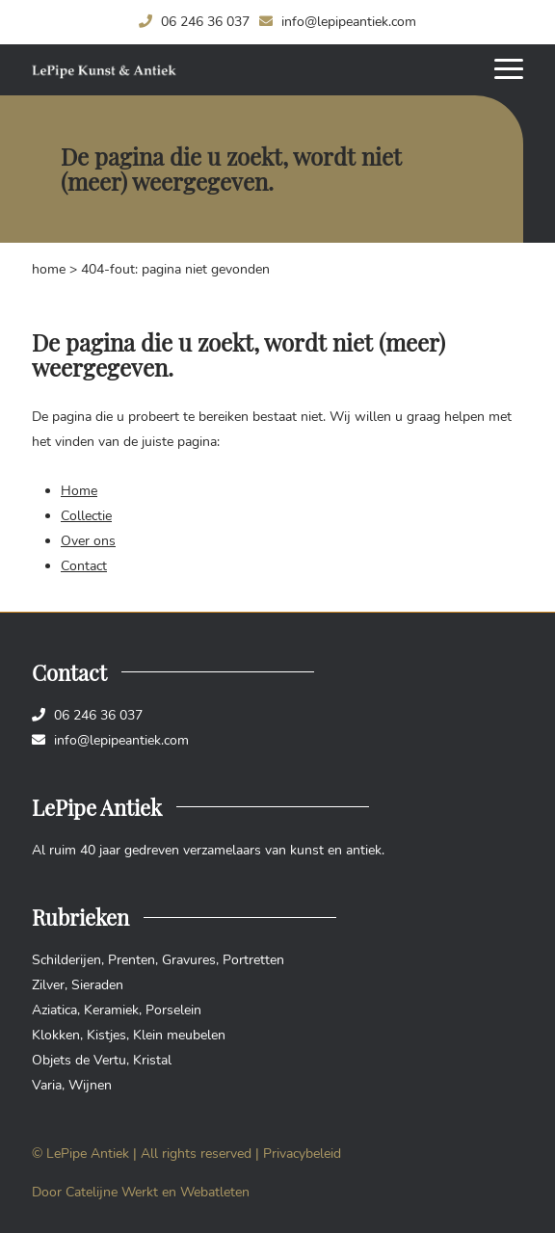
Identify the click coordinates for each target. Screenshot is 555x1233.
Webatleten (215, 1192)
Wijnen (90, 1085)
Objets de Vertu (79, 1060)
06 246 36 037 (194, 22)
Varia (47, 1085)
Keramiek (111, 1010)
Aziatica (54, 1010)
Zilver (48, 985)
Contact (84, 566)
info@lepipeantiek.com (337, 22)
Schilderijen (66, 960)
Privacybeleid (302, 1153)
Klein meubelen (179, 1035)
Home (49, 269)
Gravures (189, 960)
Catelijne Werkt (112, 1192)
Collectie (86, 516)
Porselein (173, 1010)
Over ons (88, 541)
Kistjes (106, 1035)
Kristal (152, 1060)
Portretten (253, 960)
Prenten (131, 960)
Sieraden (97, 985)
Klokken (56, 1035)
